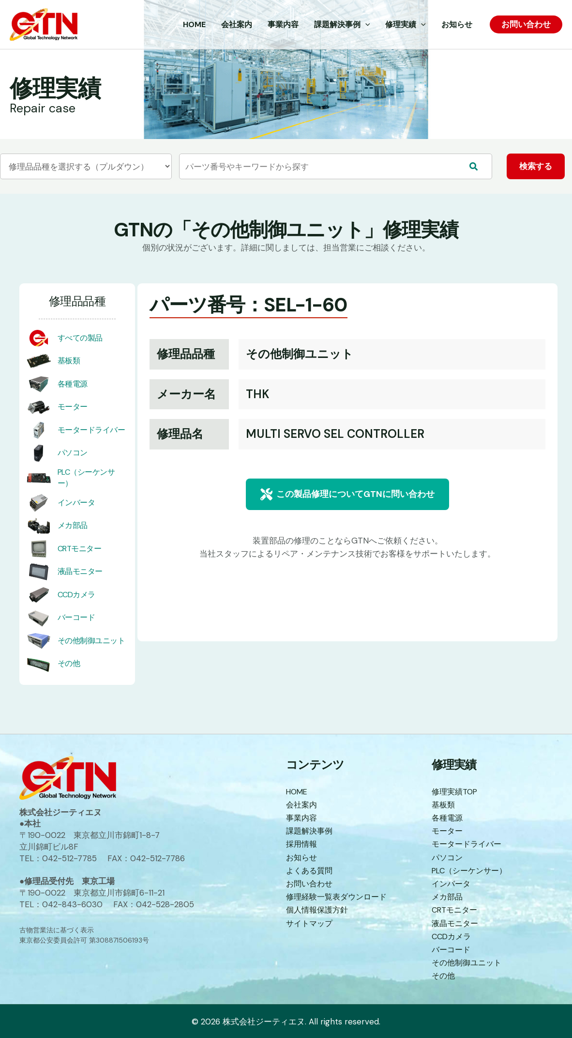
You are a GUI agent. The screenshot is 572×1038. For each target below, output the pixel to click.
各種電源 (73, 384)
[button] (347, 494)
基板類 (69, 361)
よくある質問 (310, 870)
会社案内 (302, 804)
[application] (365, 25)
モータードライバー (91, 430)
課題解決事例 (310, 830)
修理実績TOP (456, 791)
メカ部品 (73, 526)
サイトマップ (310, 923)
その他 (69, 664)
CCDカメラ (76, 594)
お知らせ (302, 857)
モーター (73, 407)
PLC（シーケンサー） (472, 870)
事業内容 (302, 817)
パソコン (73, 453)
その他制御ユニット (91, 640)
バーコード (76, 618)
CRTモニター (80, 548)
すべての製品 (80, 338)
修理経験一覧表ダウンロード (339, 896)
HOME (298, 791)
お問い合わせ (310, 883)
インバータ (76, 502)
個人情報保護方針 (319, 909)
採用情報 (302, 843)
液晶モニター (80, 572)
